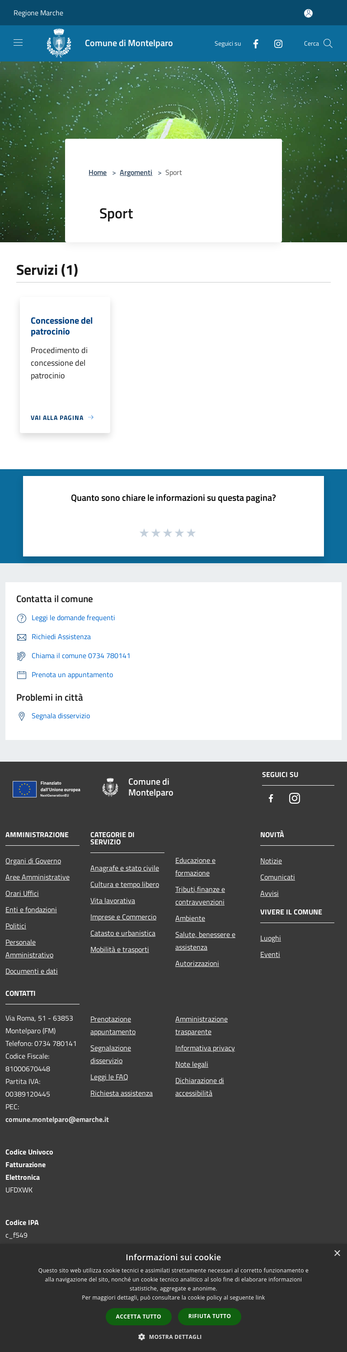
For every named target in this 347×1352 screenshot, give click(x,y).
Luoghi (270, 938)
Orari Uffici (22, 893)
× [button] (336, 1253)
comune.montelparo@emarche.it (57, 1119)
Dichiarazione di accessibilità (199, 1086)
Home (98, 172)
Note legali (191, 1064)
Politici (15, 925)
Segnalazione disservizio (110, 1054)
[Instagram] (275, 43)
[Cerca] (328, 43)
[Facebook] (252, 43)
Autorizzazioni (197, 963)
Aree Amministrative (37, 876)
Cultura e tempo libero (124, 884)
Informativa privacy (205, 1047)
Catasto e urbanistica (122, 933)
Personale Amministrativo (29, 948)
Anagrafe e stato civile (124, 867)
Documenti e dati (31, 971)
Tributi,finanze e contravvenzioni (200, 895)
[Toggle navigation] (18, 42)
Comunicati (277, 876)
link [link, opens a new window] (260, 1297)
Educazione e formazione (195, 866)
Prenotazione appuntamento (113, 1025)
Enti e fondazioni (31, 909)
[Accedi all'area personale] (308, 13)
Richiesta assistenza (121, 1093)
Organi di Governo (33, 860)
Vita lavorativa (112, 900)
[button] (173, 1336)
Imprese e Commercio (123, 916)
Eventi (270, 954)
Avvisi (269, 893)
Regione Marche (38, 12)
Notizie (271, 860)
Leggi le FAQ (109, 1076)
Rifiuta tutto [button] (209, 1316)
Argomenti (136, 172)
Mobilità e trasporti (119, 949)
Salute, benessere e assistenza (205, 940)
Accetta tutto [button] (138, 1316)
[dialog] (173, 1298)
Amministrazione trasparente (201, 1025)
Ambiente (190, 918)
